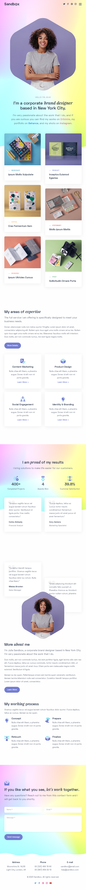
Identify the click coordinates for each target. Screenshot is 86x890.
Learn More (22, 382)
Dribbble (65, 119)
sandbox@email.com (70, 867)
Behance (33, 123)
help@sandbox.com (70, 870)
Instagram (65, 123)
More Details (12, 346)
